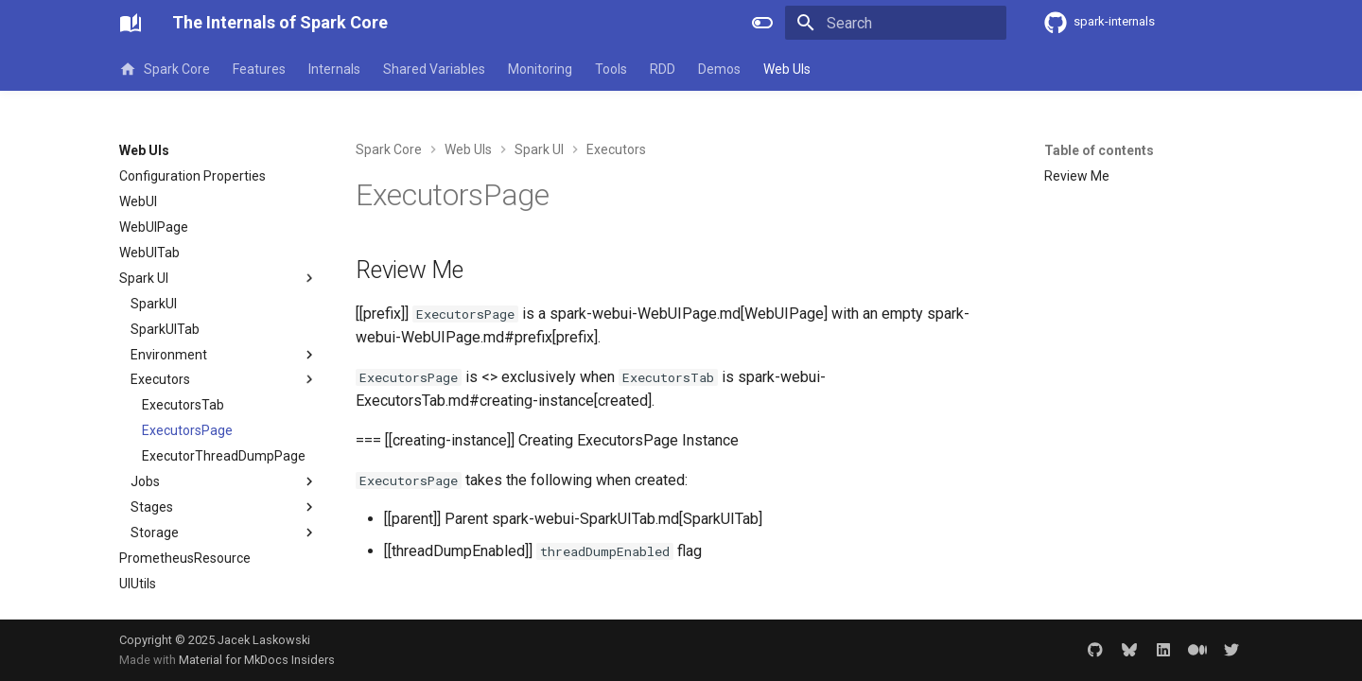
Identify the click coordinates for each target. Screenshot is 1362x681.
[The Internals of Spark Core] (130, 23)
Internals (334, 69)
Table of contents (1099, 150)
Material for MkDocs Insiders (257, 660)
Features (259, 69)
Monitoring (540, 69)
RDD (662, 69)
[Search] (895, 23)
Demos (719, 69)
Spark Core (164, 69)
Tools (611, 69)
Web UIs (787, 69)
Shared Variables (434, 69)
